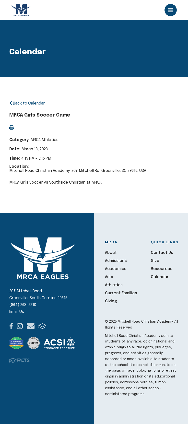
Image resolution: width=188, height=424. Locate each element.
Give (155, 261)
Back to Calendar (27, 103)
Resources (161, 269)
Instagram (20, 326)
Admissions (116, 261)
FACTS (42, 326)
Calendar (160, 277)
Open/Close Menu (170, 10)
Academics (115, 269)
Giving (111, 301)
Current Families (121, 293)
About (111, 253)
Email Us (16, 312)
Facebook (11, 326)
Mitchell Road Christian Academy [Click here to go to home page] (21, 10)
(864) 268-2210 (22, 305)
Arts (109, 277)
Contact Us (162, 253)
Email (31, 326)
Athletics (114, 285)
